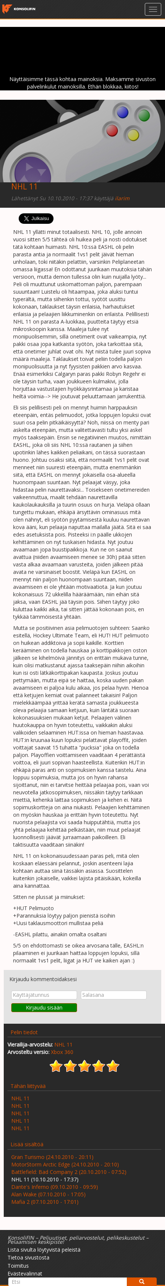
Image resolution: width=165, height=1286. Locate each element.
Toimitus (18, 1265)
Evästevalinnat (24, 1273)
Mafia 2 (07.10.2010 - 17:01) (45, 1201)
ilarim (122, 198)
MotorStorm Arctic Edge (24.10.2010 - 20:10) (65, 1164)
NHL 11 (24, 186)
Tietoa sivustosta (28, 1257)
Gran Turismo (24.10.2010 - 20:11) (52, 1156)
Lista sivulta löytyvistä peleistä (43, 1249)
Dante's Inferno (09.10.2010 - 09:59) (54, 1186)
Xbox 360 (62, 1051)
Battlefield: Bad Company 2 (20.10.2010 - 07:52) (68, 1171)
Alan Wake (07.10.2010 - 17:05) (48, 1194)
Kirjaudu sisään (44, 1007)
